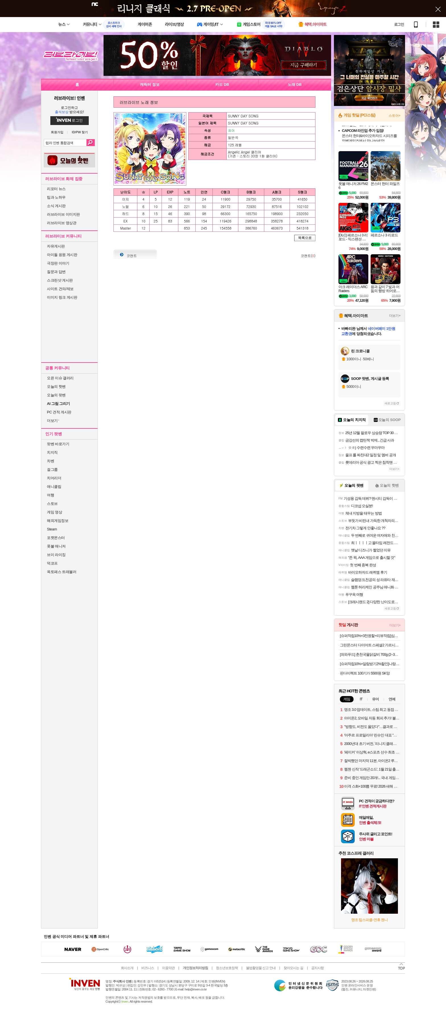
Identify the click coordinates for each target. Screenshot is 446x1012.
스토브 (52, 503)
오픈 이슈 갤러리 (60, 378)
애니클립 (54, 486)
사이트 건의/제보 (60, 289)
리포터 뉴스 (56, 189)
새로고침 (390, 403)
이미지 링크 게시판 (62, 297)
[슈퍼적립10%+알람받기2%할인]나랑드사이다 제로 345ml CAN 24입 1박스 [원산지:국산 (370, 664)
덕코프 (52, 563)
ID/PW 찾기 (80, 132)
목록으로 (305, 238)
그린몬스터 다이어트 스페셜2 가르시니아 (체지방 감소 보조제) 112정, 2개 (370, 645)
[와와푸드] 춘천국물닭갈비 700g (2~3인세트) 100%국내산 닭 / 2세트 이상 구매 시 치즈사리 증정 (370, 654)
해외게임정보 (57, 520)
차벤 (50, 461)
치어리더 (54, 478)
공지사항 (317, 968)
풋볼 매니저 (56, 546)
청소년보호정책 (227, 968)
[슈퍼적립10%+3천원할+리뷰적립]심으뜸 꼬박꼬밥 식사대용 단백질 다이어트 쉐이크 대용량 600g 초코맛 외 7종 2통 (370, 636)
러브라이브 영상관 (61, 223)
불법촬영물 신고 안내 (261, 968)
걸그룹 (52, 469)
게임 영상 (54, 512)
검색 (90, 142)
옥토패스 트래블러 (61, 572)
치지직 (52, 452)
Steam (52, 529)
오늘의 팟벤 (56, 395)
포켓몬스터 (56, 538)
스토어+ (394, 116)
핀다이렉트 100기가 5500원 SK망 (365, 673)
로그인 (399, 24)
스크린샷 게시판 (60, 280)
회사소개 (127, 968)
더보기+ (394, 315)
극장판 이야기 (58, 263)
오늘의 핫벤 (56, 386)
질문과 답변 (56, 272)
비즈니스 (147, 968)
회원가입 (57, 132)
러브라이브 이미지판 (63, 214)
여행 (50, 495)
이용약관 (168, 968)
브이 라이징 (56, 555)
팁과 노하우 (56, 197)
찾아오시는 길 (293, 968)
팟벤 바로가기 (58, 444)
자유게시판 (56, 246)
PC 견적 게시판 (59, 412)
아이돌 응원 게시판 (62, 255)
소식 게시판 (56, 206)
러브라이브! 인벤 (69, 98)
